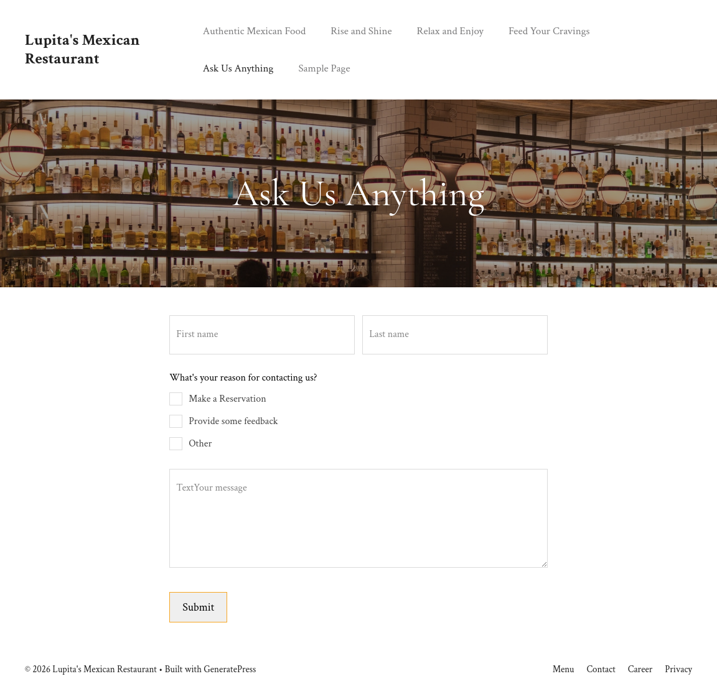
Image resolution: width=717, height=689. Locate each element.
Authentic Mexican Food (254, 31)
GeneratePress (230, 669)
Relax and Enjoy (450, 31)
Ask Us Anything (238, 68)
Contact (600, 669)
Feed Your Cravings (549, 31)
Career (640, 669)
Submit (198, 607)
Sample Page (324, 68)
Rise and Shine (360, 31)
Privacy (678, 669)
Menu (563, 669)
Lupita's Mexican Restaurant (82, 49)
